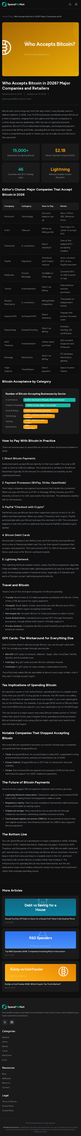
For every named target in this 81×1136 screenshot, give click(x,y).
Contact (6, 1087)
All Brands (6, 1078)
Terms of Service (9, 1101)
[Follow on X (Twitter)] (5, 1022)
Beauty (5, 1046)
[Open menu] (76, 4)
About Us (6, 1083)
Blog (11, 16)
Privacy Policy (8, 1106)
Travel (4, 1051)
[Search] (70, 4)
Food (4, 1060)
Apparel (5, 1037)
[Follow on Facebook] (12, 1022)
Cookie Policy (8, 1110)
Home (4, 16)
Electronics (7, 1055)
